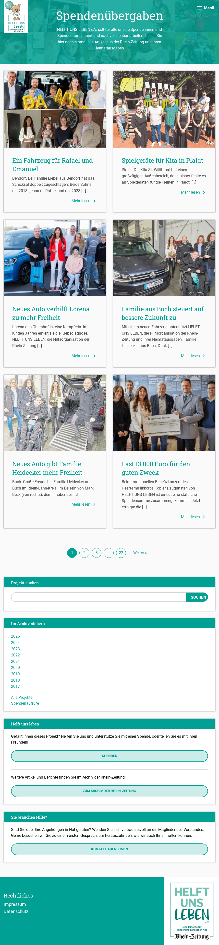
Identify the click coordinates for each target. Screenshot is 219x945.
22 (121, 552)
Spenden (109, 756)
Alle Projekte (21, 697)
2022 (15, 655)
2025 (15, 636)
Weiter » (140, 552)
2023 (15, 649)
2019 (15, 674)
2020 (15, 667)
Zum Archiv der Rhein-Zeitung (109, 791)
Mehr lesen (84, 201)
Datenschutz (16, 911)
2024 (15, 642)
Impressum (15, 904)
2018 (15, 680)
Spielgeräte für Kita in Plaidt (162, 160)
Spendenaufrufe (25, 703)
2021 (15, 661)
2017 (15, 686)
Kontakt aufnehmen (109, 849)
